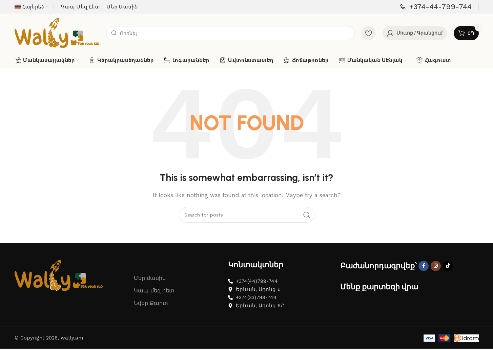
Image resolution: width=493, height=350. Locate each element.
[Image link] (59, 283)
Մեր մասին (150, 286)
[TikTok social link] (448, 274)
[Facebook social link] (423, 274)
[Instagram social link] (436, 274)
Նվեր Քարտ (151, 311)
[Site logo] (57, 37)
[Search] (230, 37)
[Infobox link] (436, 7)
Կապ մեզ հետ (154, 299)
